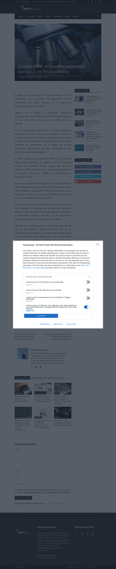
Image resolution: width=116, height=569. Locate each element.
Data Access (57, 324)
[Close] (98, 245)
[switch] (87, 282)
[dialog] (58, 285)
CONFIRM (41, 316)
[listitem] (58, 277)
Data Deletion (45, 324)
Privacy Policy (71, 324)
